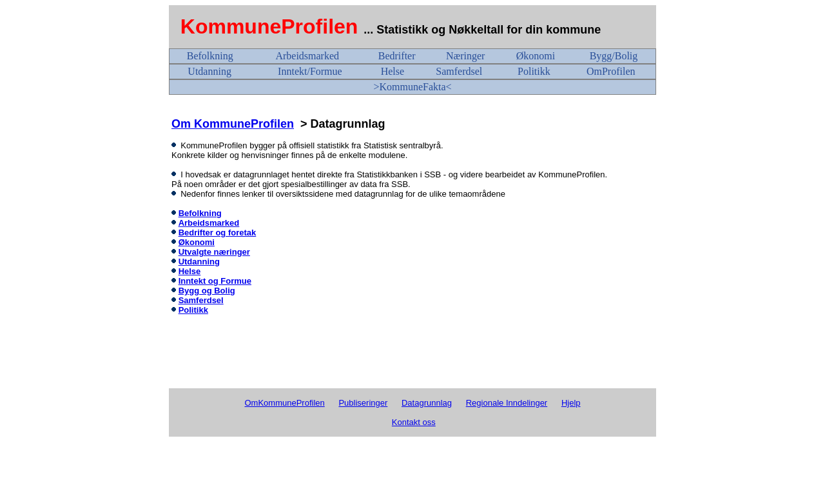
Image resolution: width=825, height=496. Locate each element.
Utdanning (209, 71)
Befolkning (210, 55)
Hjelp (571, 403)
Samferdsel (459, 71)
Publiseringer (362, 403)
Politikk (534, 71)
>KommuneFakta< (412, 86)
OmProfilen (611, 71)
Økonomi (535, 55)
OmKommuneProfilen (284, 403)
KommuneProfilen (269, 26)
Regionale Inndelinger (506, 403)
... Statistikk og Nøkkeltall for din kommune (484, 29)
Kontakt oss (414, 422)
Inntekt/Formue (310, 71)
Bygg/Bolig (614, 55)
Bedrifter (397, 55)
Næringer (465, 55)
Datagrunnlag (427, 403)
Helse (392, 71)
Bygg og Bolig (207, 290)
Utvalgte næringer (214, 252)
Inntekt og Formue (215, 281)
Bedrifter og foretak (218, 232)
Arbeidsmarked (307, 55)
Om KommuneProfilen (232, 123)
